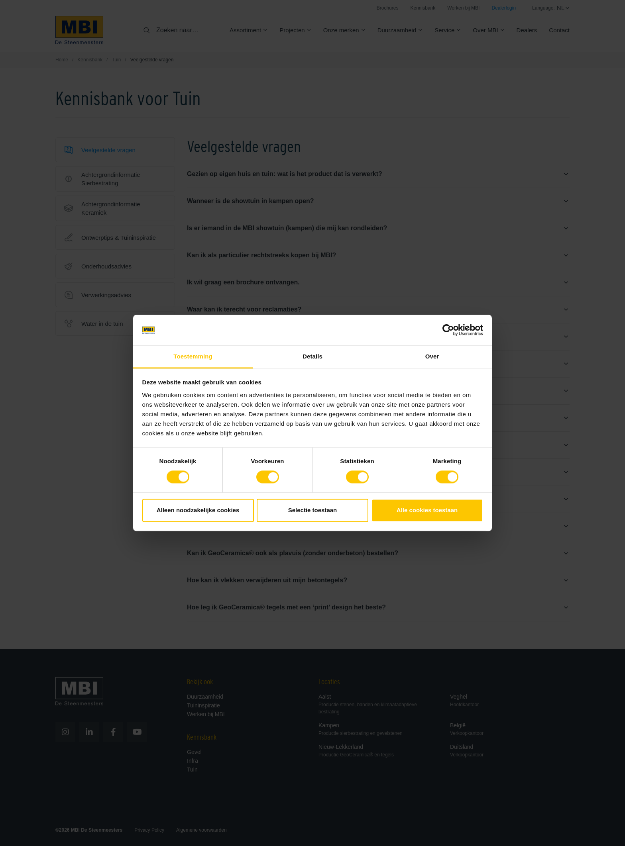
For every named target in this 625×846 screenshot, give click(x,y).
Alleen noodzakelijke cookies (198, 510)
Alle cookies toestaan (427, 510)
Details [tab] (312, 356)
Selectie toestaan (312, 510)
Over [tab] (432, 356)
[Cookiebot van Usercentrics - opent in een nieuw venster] (448, 330)
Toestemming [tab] (192, 356)
